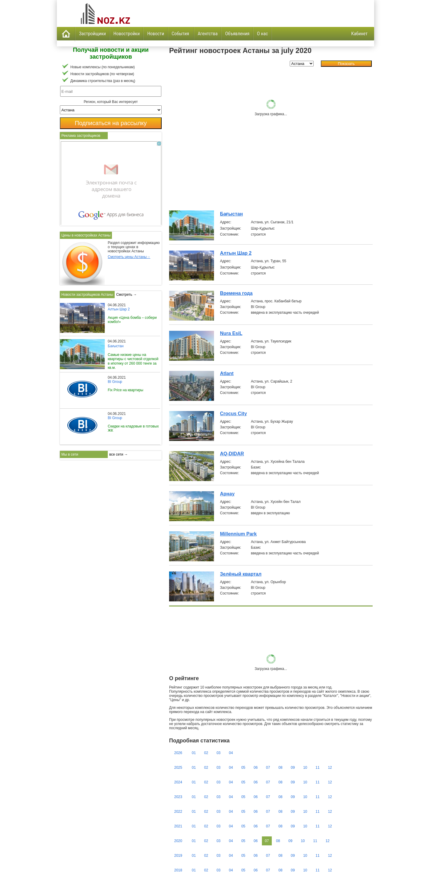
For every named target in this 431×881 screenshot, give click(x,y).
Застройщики (92, 34)
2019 (178, 855)
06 (256, 767)
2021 (178, 826)
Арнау (227, 493)
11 (317, 767)
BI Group (115, 382)
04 (231, 753)
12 (330, 767)
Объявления (237, 34)
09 (293, 767)
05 (243, 767)
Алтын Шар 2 (235, 253)
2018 (178, 870)
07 (268, 767)
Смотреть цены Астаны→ (129, 257)
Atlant (226, 373)
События (181, 34)
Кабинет (359, 34)
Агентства (208, 34)
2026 (178, 753)
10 (305, 767)
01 (194, 753)
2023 (178, 797)
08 (280, 767)
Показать (346, 63)
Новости (155, 34)
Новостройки (126, 34)
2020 (178, 841)
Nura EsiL (231, 333)
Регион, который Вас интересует (111, 102)
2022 (178, 811)
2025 (178, 767)
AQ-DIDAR (232, 453)
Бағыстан (231, 213)
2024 (178, 782)
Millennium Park (238, 533)
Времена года (236, 293)
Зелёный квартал (241, 574)
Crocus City (233, 413)
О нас (262, 34)
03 (218, 753)
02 (206, 753)
